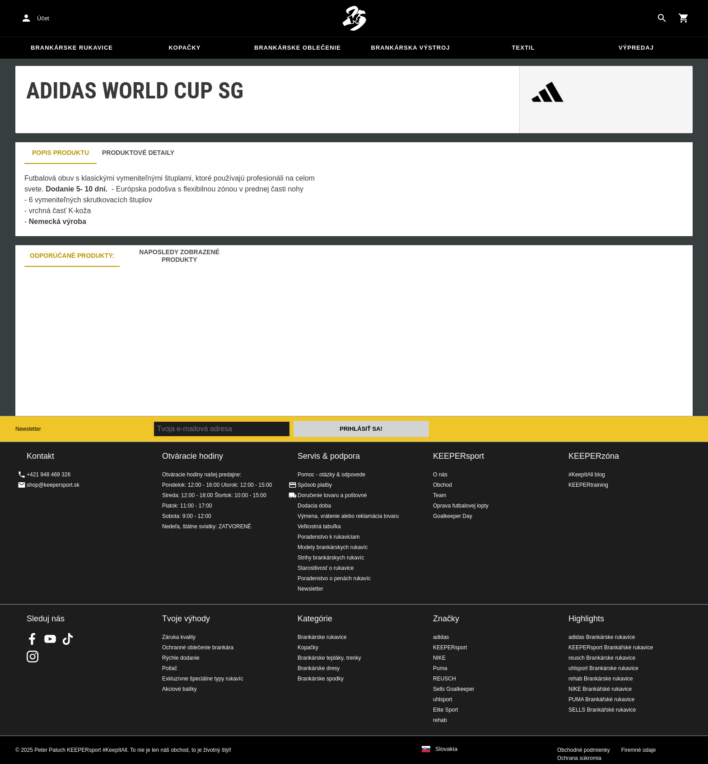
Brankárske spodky (321, 678)
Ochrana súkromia (579, 758)
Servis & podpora (329, 456)
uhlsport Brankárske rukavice (603, 668)
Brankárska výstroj (410, 47)
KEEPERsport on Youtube (50, 639)
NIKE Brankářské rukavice (600, 689)
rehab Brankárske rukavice (600, 678)
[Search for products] (662, 18)
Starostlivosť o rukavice (326, 568)
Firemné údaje (638, 750)
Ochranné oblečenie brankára (197, 647)
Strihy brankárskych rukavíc (331, 557)
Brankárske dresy (319, 668)
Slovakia (446, 749)
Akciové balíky (179, 689)
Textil (523, 47)
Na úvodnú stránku (354, 18)
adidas (441, 637)
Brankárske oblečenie (297, 47)
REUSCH (444, 678)
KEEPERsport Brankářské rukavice (610, 647)
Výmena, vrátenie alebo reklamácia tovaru (348, 516)
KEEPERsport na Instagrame (32, 656)
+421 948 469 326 (48, 474)
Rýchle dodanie (181, 658)
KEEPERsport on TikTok (68, 639)
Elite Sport (445, 710)
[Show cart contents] (684, 18)
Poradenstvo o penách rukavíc (334, 578)
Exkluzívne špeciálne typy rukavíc (202, 678)
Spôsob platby (315, 485)
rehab (440, 720)
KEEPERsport (458, 456)
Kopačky (184, 47)
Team (439, 495)
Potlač (169, 668)
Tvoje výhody (186, 618)
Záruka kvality (179, 637)
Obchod (442, 485)
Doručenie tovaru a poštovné (332, 495)
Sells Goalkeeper (453, 689)
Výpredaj (636, 47)
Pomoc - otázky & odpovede (331, 474)
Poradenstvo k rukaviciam (328, 537)
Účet (43, 18)
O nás (440, 474)
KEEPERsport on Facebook (32, 639)
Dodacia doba (314, 506)
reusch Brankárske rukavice (601, 658)
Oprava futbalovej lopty (461, 506)
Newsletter (28, 429)
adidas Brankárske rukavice (601, 637)
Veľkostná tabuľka (319, 526)
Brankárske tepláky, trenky (329, 658)
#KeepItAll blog (586, 474)
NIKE (439, 658)
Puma (440, 668)
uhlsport (442, 699)
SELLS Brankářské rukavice (602, 710)
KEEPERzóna (593, 456)
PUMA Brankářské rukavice (601, 699)
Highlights (586, 618)
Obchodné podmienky (583, 750)
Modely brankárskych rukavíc (333, 547)
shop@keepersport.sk (53, 485)
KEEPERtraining (588, 485)
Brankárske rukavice (72, 47)
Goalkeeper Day (452, 516)
